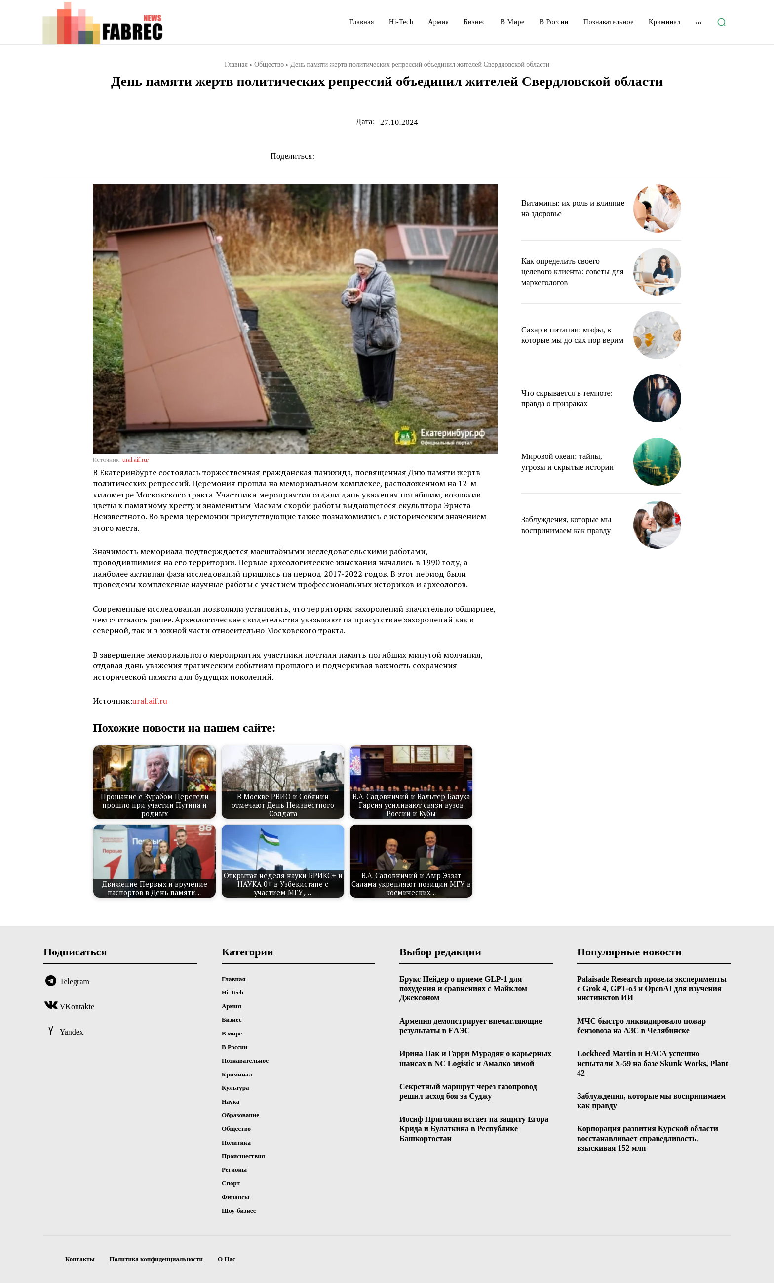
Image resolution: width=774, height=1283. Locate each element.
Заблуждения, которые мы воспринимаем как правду (570, 524)
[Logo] (119, 23)
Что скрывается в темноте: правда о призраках (571, 398)
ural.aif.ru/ (135, 459)
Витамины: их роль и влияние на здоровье (561, 208)
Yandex (71, 1032)
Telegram (74, 981)
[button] (721, 22)
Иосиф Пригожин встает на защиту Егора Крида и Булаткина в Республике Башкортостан (473, 1128)
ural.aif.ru (149, 700)
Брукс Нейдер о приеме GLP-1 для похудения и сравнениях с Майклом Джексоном (463, 988)
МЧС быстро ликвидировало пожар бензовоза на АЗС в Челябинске (641, 1026)
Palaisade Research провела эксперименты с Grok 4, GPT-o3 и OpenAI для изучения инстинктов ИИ (652, 988)
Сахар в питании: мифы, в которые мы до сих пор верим (570, 334)
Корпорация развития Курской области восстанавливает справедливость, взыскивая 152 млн (647, 1138)
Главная (236, 64)
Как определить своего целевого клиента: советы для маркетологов (569, 271)
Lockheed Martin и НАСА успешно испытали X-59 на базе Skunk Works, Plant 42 (652, 1062)
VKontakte (77, 1006)
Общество (269, 64)
